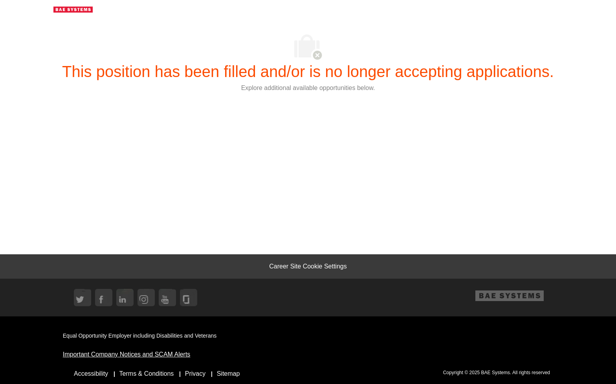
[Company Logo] (73, 9)
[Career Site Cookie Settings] (307, 266)
